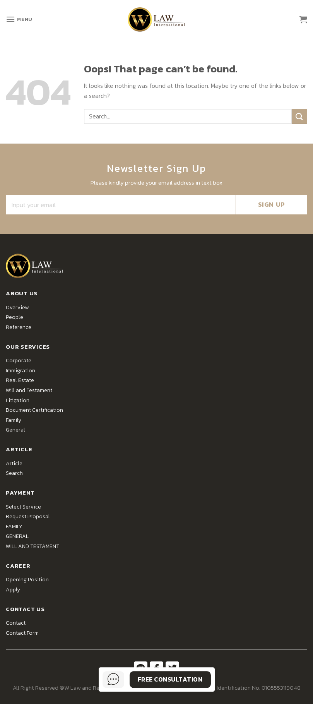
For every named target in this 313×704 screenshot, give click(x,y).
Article (14, 463)
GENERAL (17, 536)
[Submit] (299, 116)
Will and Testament (29, 390)
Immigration (20, 371)
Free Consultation (170, 679)
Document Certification (34, 410)
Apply (13, 590)
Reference (18, 327)
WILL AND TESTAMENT (32, 546)
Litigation (17, 400)
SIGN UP (271, 204)
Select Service (23, 507)
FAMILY (14, 526)
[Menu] (19, 19)
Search (14, 473)
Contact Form (22, 633)
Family (13, 420)
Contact (16, 623)
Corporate (18, 360)
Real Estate (20, 380)
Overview (17, 307)
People (14, 317)
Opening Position (27, 580)
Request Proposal (28, 516)
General (15, 430)
